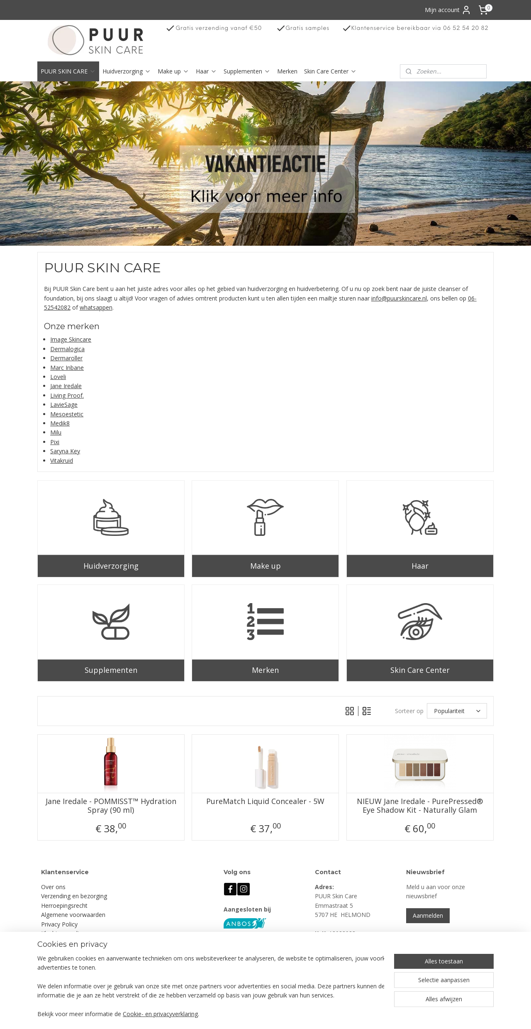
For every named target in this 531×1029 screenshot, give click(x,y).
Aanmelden (428, 915)
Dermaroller (66, 358)
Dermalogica (67, 349)
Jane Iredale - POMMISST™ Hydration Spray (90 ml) (111, 806)
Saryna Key (65, 451)
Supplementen (247, 71)
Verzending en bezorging (74, 896)
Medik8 (60, 423)
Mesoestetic (66, 414)
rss (312, 1014)
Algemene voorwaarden (73, 915)
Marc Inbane (67, 368)
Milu (55, 432)
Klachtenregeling (63, 933)
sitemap (295, 1014)
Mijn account (448, 10)
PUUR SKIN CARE (68, 71)
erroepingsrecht (66, 905)
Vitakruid (61, 460)
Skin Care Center (330, 71)
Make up (173, 71)
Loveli (58, 377)
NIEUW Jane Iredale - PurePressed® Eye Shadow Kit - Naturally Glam (420, 806)
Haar (206, 71)
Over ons (53, 887)
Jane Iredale (66, 386)
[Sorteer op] (457, 711)
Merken (287, 71)
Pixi (54, 442)
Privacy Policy (59, 924)
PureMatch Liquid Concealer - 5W (265, 801)
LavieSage (64, 404)
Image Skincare (70, 339)
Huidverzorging (126, 71)
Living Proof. (67, 395)
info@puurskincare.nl (399, 298)
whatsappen (96, 307)
